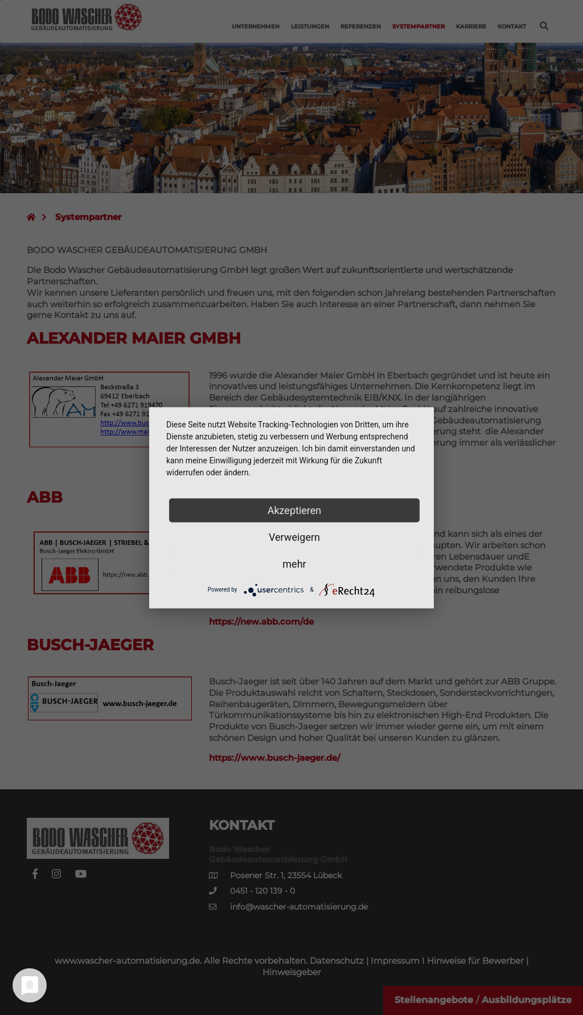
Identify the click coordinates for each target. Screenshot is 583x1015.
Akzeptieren (295, 510)
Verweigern (294, 537)
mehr (294, 563)
